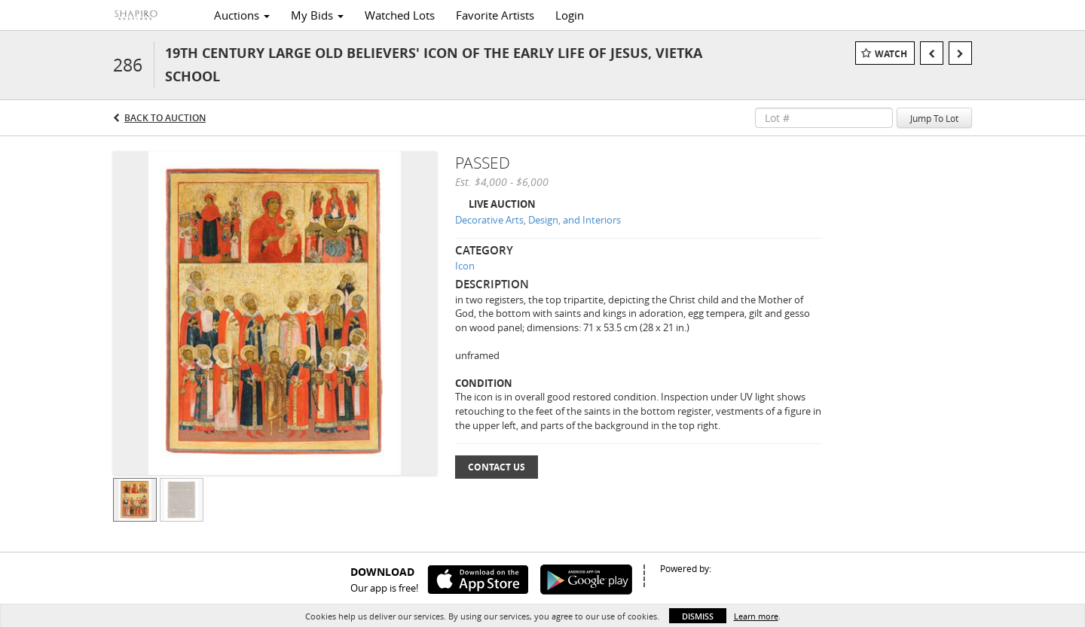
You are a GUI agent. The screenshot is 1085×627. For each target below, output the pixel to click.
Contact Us (496, 467)
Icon (465, 265)
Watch (891, 53)
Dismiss (698, 616)
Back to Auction (165, 117)
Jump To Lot (934, 118)
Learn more (756, 616)
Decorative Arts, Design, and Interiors (538, 220)
